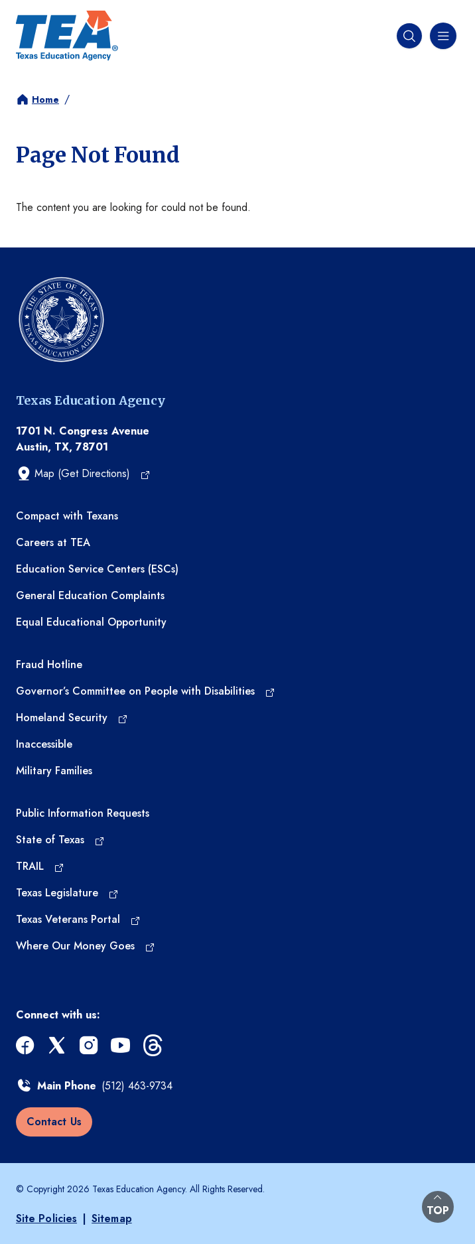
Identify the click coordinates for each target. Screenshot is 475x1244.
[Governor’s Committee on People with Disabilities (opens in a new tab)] (145, 691)
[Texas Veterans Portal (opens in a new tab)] (78, 920)
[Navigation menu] (442, 36)
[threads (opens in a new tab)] (154, 1045)
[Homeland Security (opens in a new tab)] (72, 718)
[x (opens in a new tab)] (58, 1045)
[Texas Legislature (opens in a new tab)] (67, 893)
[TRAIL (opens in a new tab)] (40, 866)
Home (45, 99)
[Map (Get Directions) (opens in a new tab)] (83, 474)
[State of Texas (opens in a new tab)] (60, 840)
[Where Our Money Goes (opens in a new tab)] (85, 946)
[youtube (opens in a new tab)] (122, 1045)
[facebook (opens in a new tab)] (26, 1045)
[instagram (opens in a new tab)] (90, 1045)
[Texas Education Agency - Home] (67, 36)
